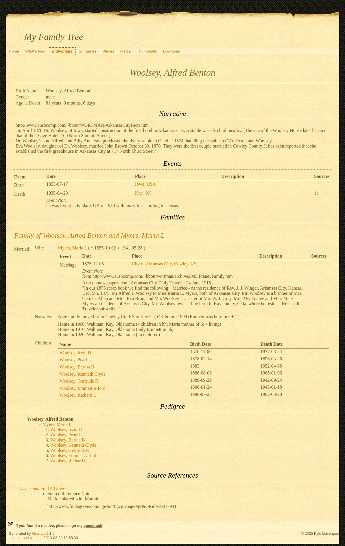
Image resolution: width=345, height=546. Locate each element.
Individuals (62, 51)
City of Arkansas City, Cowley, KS (164, 263)
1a (316, 193)
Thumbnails (147, 51)
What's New (35, 51)
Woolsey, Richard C (78, 395)
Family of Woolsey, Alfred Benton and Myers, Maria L (89, 235)
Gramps (38, 533)
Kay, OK (143, 193)
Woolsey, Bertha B (77, 366)
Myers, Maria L (72, 247)
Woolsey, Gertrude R (79, 381)
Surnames (87, 51)
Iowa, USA (145, 184)
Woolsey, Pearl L (75, 359)
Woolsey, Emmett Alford (83, 388)
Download (171, 51)
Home (14, 51)
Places (108, 51)
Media (125, 51)
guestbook (93, 525)
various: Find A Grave (44, 488)
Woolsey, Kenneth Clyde (83, 374)
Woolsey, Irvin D (75, 352)
